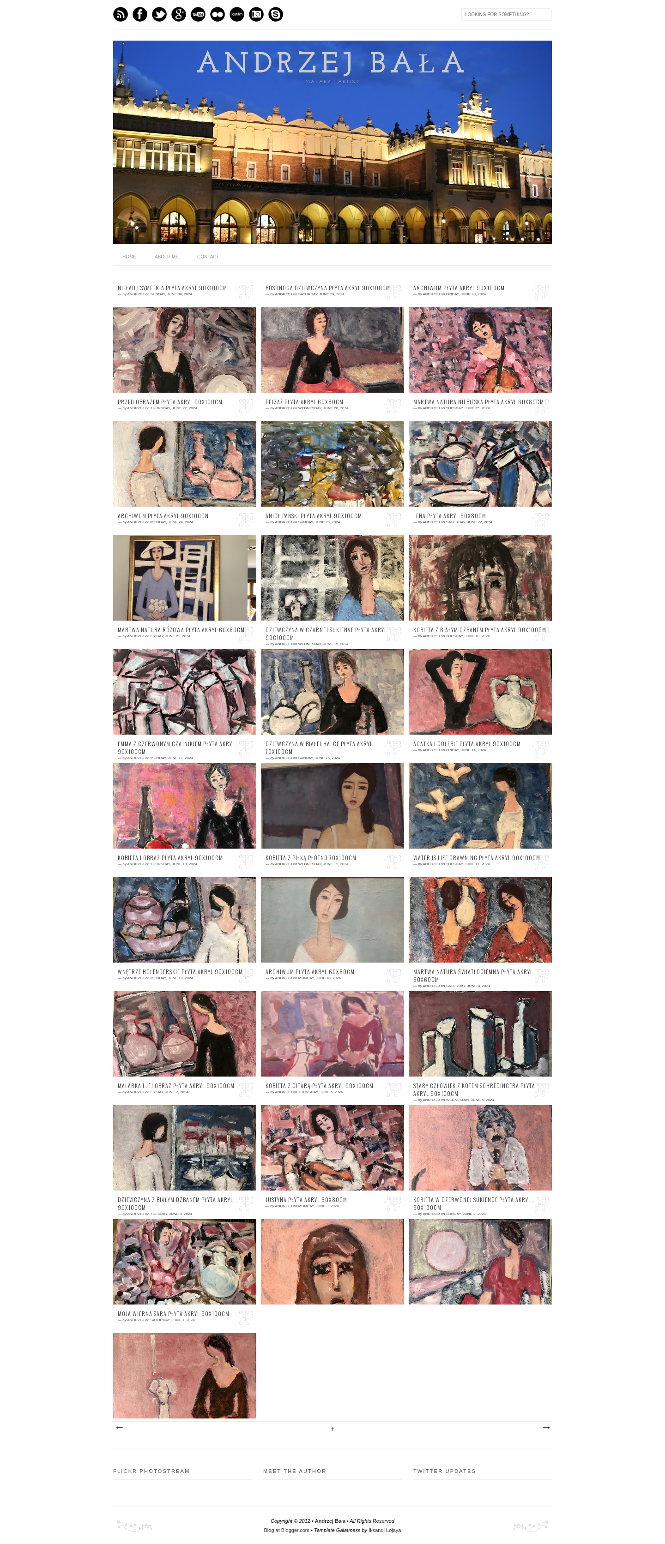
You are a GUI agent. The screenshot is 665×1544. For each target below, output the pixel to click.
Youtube (198, 14)
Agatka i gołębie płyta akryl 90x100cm (467, 744)
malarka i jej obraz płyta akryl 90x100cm (176, 1085)
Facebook (140, 14)
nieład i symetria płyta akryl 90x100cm (172, 288)
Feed (120, 14)
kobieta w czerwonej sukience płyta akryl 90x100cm (472, 1203)
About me (167, 256)
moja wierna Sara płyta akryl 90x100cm (174, 1313)
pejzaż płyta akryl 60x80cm (305, 402)
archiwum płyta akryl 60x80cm (310, 971)
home (129, 256)
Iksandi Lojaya (385, 1530)
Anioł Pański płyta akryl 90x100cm (314, 516)
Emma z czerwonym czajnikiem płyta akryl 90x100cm (176, 747)
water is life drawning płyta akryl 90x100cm (476, 858)
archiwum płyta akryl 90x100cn (163, 516)
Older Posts (546, 1428)
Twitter (159, 14)
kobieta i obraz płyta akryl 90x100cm (170, 858)
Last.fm (237, 14)
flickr (217, 14)
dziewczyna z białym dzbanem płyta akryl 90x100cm (175, 1203)
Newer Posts (119, 1428)
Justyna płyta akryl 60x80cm (306, 1199)
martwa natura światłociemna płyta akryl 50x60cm (473, 975)
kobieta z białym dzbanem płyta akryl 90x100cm (479, 630)
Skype (275, 14)
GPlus (178, 14)
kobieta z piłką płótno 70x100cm (311, 858)
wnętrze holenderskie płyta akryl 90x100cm (180, 971)
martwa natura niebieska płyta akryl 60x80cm (478, 402)
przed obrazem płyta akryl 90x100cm (170, 402)
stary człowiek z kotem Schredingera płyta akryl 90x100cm (474, 1089)
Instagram (256, 14)
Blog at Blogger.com (286, 1530)
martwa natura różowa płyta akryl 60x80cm (181, 630)
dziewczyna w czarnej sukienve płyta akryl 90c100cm (326, 633)
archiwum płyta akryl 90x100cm (459, 288)
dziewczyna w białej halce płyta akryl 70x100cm (319, 747)
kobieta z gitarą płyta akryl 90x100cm (320, 1085)
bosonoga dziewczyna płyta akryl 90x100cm (328, 288)
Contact (208, 256)
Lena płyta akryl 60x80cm (449, 516)
